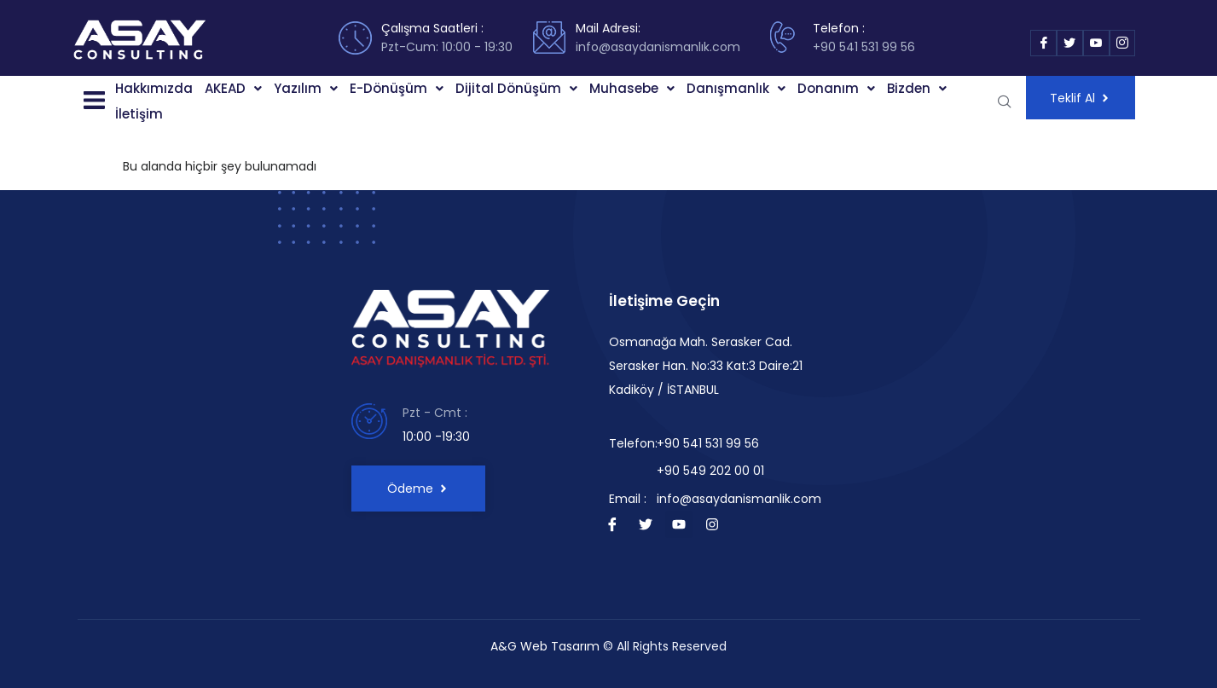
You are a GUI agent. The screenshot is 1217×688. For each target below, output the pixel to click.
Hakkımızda (154, 88)
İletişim (139, 114)
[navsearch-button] (1004, 101)
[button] (93, 101)
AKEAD (233, 88)
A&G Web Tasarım (545, 646)
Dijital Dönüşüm (516, 88)
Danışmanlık (736, 88)
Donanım (836, 88)
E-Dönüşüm (396, 88)
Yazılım (306, 88)
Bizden (917, 88)
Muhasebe (632, 88)
